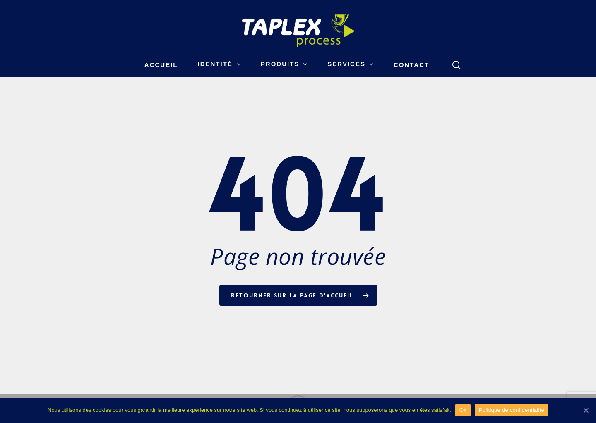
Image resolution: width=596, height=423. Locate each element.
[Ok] (586, 410)
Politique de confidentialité (511, 410)
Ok (462, 410)
